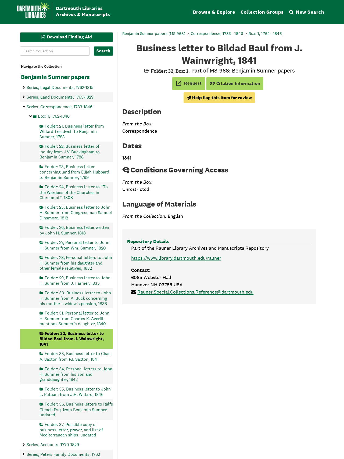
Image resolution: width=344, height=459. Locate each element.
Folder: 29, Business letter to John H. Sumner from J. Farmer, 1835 (75, 280)
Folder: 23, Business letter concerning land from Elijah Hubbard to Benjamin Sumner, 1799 (74, 172)
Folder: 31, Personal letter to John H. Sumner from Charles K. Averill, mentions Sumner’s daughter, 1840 (74, 318)
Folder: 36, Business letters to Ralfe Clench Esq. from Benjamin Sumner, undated (76, 409)
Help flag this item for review (219, 97)
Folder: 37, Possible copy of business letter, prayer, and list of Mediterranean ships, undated (71, 429)
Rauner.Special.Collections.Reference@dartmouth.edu (195, 292)
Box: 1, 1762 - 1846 (265, 33)
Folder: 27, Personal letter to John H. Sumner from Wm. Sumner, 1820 (74, 245)
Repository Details (148, 241)
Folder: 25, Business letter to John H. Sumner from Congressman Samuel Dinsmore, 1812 (76, 212)
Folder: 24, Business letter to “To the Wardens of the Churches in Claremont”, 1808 (74, 192)
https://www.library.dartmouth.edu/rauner (176, 258)
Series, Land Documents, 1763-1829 (60, 97)
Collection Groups (262, 12)
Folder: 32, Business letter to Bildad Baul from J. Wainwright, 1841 (72, 338)
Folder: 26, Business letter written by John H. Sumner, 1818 (74, 230)
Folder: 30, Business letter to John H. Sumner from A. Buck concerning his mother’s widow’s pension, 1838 (75, 298)
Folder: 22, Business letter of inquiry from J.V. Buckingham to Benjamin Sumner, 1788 (70, 151)
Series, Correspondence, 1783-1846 (59, 106)
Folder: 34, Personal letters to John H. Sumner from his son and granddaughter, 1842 (76, 374)
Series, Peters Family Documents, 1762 (63, 454)
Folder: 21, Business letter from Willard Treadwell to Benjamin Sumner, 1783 (72, 131)
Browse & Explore (214, 12)
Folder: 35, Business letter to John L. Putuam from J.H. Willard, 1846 (75, 391)
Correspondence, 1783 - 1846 (217, 33)
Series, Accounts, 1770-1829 (53, 444)
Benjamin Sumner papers (55, 76)
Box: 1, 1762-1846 (54, 116)
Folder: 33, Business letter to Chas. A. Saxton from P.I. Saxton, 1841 (76, 356)
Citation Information (235, 83)
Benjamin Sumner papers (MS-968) (154, 33)
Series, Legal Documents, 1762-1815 (60, 87)
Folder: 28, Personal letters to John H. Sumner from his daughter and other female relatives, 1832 (76, 263)
